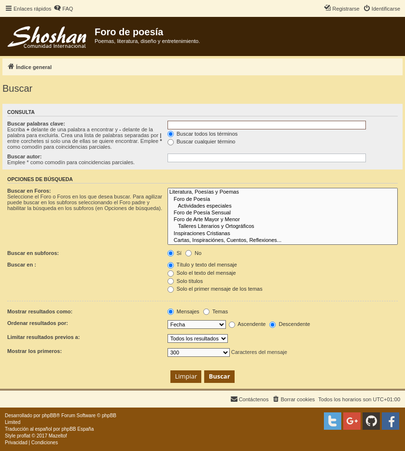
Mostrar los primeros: (34, 351)
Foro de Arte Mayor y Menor (282, 219)
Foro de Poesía (282, 199)
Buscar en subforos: (33, 253)
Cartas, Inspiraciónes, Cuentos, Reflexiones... (282, 240)
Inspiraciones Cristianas (282, 233)
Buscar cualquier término (202, 141)
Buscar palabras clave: (36, 124)
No (193, 253)
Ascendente (247, 324)
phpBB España (77, 429)
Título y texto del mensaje (202, 265)
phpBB (49, 415)
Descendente (289, 324)
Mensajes (183, 311)
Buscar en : (21, 265)
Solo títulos (185, 281)
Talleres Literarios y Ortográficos (282, 226)
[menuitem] (63, 8)
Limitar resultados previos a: (43, 337)
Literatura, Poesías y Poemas (282, 192)
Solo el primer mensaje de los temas (215, 289)
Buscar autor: (24, 156)
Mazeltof (58, 435)
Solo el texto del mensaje (202, 273)
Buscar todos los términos (203, 134)
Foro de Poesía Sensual (282, 213)
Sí (175, 253)
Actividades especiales (282, 206)
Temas (215, 311)
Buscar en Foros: (29, 191)
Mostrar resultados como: (39, 311)
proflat (23, 435)
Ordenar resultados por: (37, 323)
